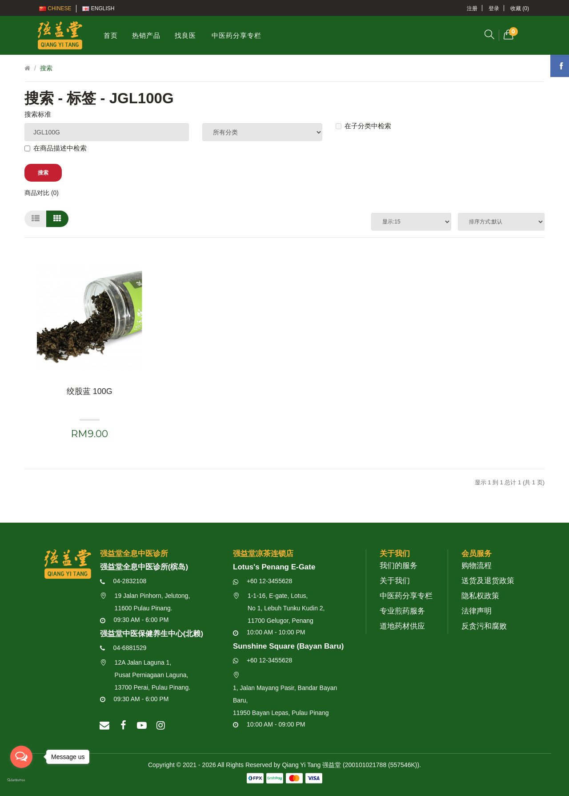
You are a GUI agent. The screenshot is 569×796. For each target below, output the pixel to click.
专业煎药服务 (402, 611)
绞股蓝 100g (89, 391)
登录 (494, 8)
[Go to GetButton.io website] (21, 780)
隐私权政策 (480, 596)
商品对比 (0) (41, 192)
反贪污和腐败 (484, 626)
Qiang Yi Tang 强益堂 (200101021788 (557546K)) (350, 764)
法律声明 (476, 611)
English (98, 8)
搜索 (46, 68)
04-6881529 (123, 647)
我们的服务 (398, 565)
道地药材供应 (402, 626)
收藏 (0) (519, 8)
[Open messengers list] (21, 757)
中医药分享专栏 (406, 596)
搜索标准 (37, 114)
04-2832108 (123, 581)
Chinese (55, 8)
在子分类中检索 (363, 126)
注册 (472, 8)
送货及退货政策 (487, 581)
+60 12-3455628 (262, 581)
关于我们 (395, 581)
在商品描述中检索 (55, 148)
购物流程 (476, 565)
